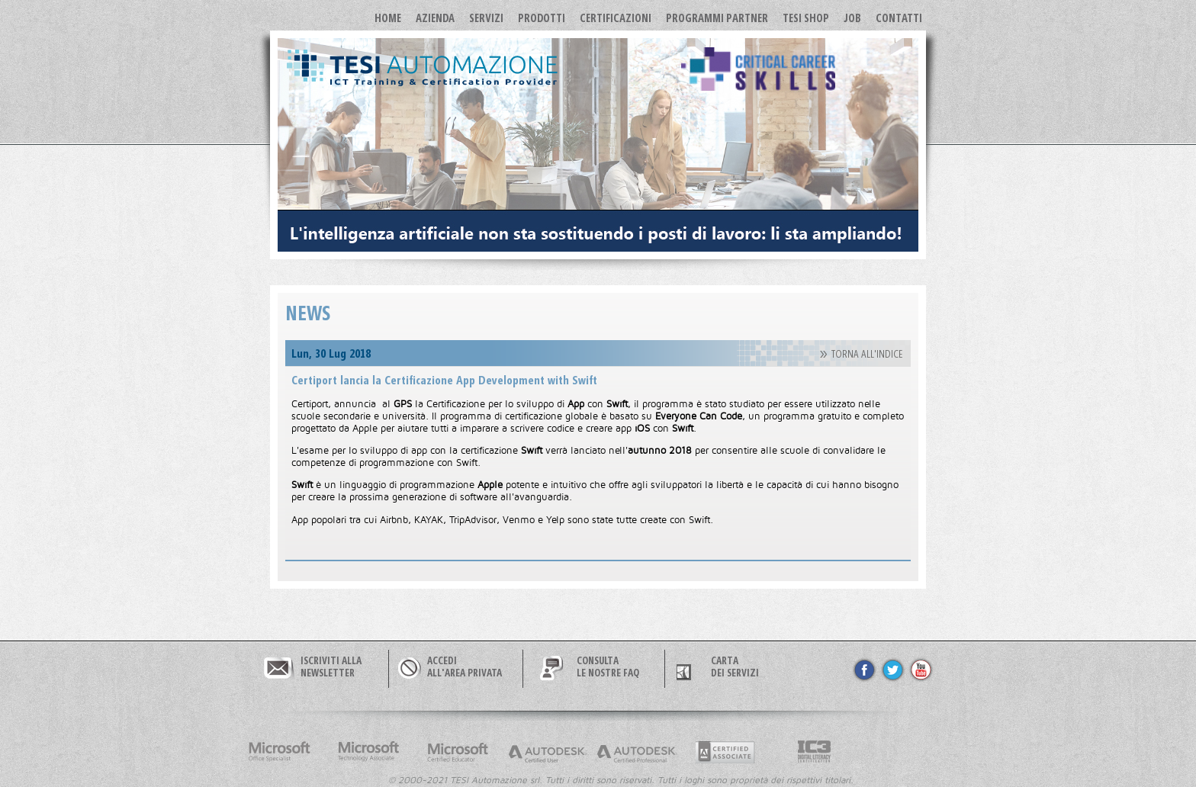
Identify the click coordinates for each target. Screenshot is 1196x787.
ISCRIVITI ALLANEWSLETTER (331, 666)
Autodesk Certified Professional (636, 752)
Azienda (435, 17)
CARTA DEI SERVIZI (735, 666)
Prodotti (541, 17)
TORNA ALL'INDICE (867, 354)
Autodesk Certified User (547, 752)
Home (388, 17)
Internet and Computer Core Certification (815, 752)
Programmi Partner (717, 17)
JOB (852, 17)
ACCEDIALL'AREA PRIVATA (464, 666)
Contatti (899, 17)
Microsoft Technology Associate (368, 752)
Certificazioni (615, 17)
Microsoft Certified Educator (458, 752)
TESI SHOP (806, 17)
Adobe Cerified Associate (725, 752)
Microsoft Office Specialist (279, 752)
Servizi (486, 17)
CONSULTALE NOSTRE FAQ (608, 666)
